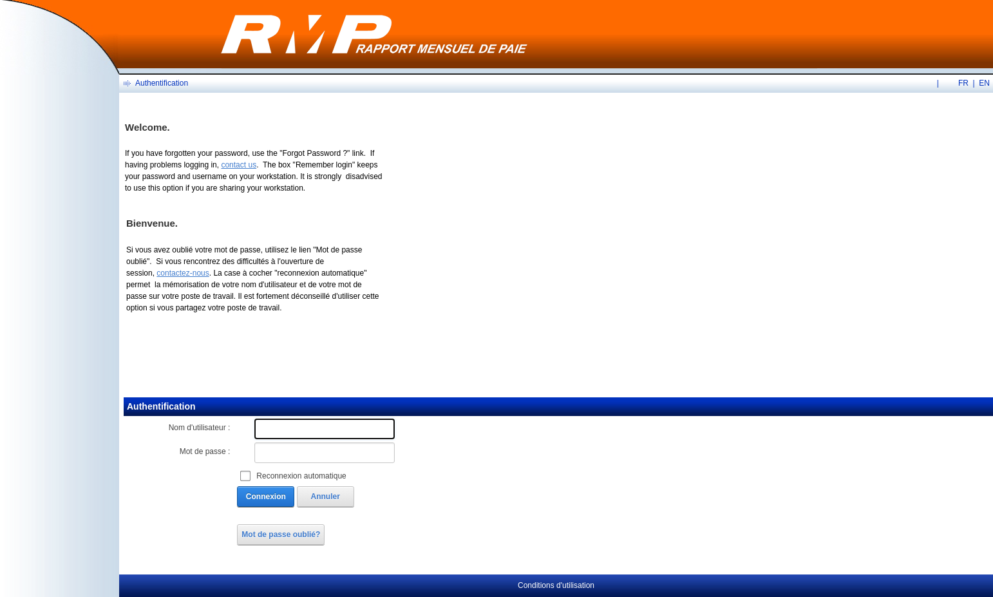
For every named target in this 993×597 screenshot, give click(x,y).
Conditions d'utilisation (556, 585)
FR (963, 83)
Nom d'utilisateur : (200, 427)
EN (984, 83)
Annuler (325, 496)
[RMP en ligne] (374, 33)
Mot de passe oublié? (280, 534)
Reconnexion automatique (301, 475)
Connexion (266, 496)
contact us (238, 164)
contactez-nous (182, 273)
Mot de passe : (205, 451)
